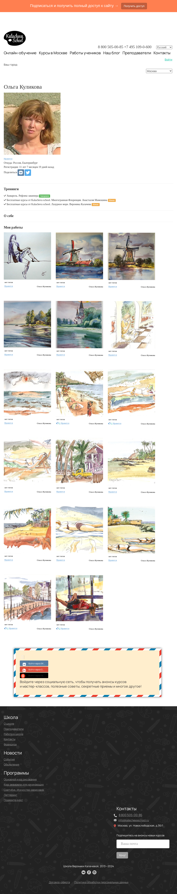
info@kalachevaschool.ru (133, 820)
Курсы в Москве (53, 53)
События (9, 759)
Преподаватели (137, 52)
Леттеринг (10, 795)
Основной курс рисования (20, 779)
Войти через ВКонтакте (34, 663)
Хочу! (122, 855)
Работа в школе (13, 734)
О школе (9, 723)
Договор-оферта (59, 882)
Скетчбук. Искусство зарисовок (24, 790)
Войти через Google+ (34, 669)
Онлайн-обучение (20, 52)
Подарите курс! (13, 800)
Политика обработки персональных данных (101, 882)
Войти (168, 59)
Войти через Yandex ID (34, 675)
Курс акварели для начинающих (24, 784)
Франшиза (10, 744)
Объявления (11, 764)
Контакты (162, 53)
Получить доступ (134, 6)
